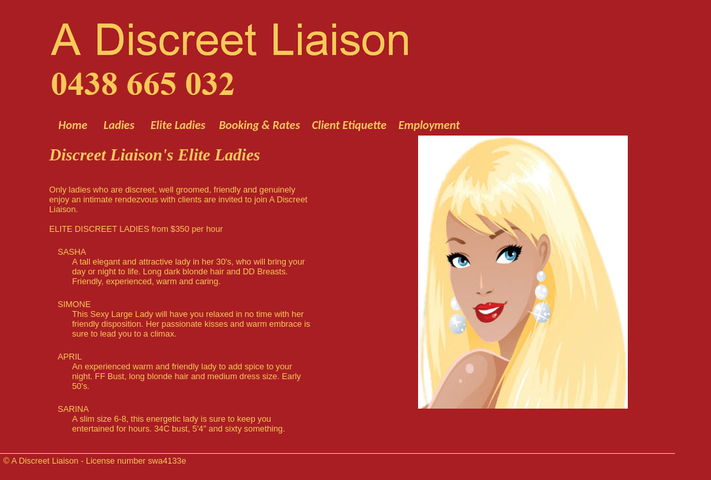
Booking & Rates (261, 125)
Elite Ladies (178, 125)
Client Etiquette (349, 125)
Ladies (119, 125)
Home (73, 125)
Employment (428, 125)
